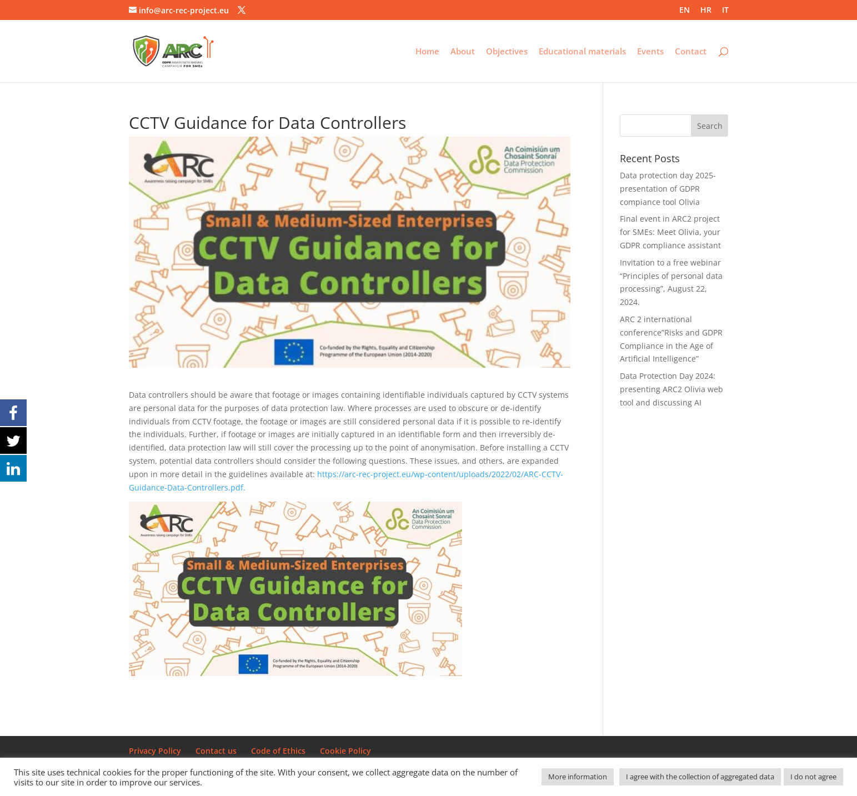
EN (684, 10)
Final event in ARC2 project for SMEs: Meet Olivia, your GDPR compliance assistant (670, 232)
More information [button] (577, 777)
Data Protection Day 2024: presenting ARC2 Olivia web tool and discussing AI (671, 389)
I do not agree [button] (813, 777)
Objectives (507, 52)
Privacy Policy (155, 750)
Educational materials (582, 52)
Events (650, 52)
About (462, 52)
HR (705, 10)
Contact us (216, 750)
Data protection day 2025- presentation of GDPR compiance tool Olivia (668, 188)
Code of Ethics (278, 750)
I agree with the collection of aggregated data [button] (700, 777)
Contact (690, 52)
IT (725, 10)
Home (427, 52)
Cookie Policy (345, 750)
